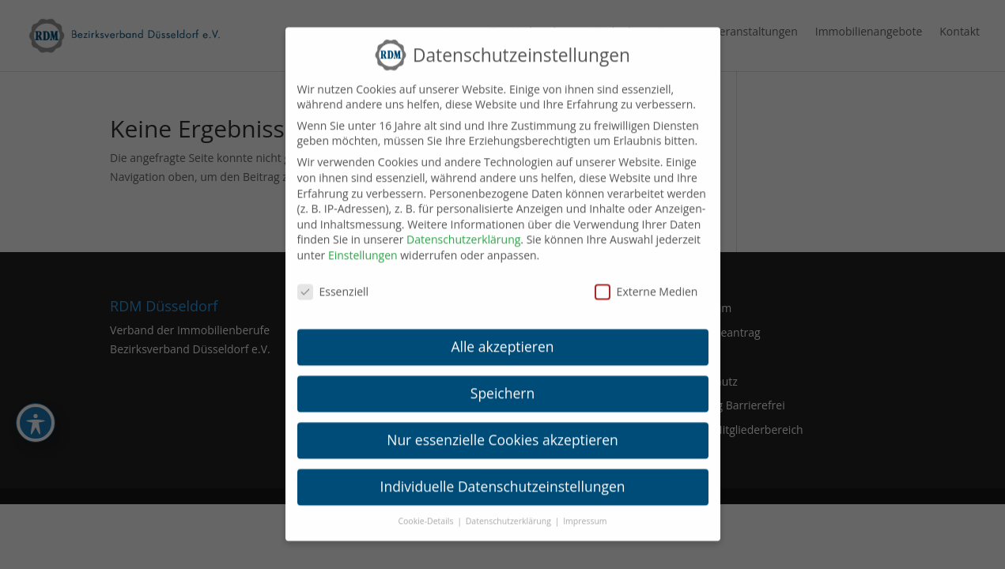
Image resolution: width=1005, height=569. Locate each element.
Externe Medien (646, 279)
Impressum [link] (584, 508)
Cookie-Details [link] (426, 508)
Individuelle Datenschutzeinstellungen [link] (502, 474)
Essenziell (333, 279)
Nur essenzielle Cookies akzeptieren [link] (502, 427)
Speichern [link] (502, 381)
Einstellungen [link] (363, 243)
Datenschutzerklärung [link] (463, 227)
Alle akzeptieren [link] (502, 335)
